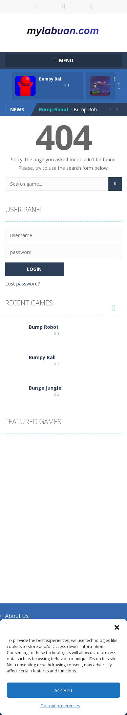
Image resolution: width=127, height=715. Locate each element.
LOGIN (36, 7)
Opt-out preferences (60, 706)
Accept (63, 690)
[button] (116, 627)
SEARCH (63, 7)
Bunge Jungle (45, 388)
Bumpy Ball (51, 79)
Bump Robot (54, 109)
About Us (17, 616)
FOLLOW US (91, 7)
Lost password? (22, 283)
